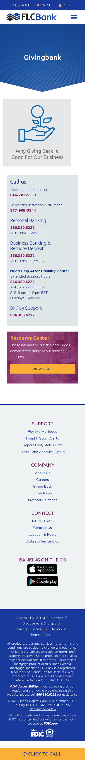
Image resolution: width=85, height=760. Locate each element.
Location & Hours (42, 534)
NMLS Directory (51, 618)
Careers (42, 479)
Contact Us (42, 527)
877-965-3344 (23, 210)
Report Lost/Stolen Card (43, 445)
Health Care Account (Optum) (43, 451)
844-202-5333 (23, 195)
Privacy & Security (30, 629)
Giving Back (42, 486)
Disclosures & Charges (39, 623)
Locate (44, 5)
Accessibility (25, 618)
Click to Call (42, 754)
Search (21, 5)
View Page (43, 369)
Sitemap (55, 629)
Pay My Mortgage (42, 431)
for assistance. (57, 694)
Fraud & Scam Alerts (42, 438)
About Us (42, 472)
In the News (43, 493)
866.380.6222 (43, 521)
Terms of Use (40, 635)
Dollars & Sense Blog (42, 541)
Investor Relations (42, 500)
